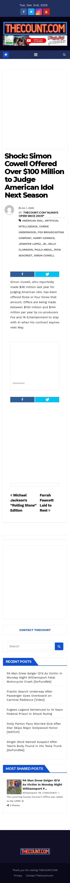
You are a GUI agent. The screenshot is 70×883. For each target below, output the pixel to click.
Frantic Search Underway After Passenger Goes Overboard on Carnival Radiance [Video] (29, 695)
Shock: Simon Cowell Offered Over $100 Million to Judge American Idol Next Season (34, 175)
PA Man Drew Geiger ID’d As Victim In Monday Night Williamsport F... (42, 784)
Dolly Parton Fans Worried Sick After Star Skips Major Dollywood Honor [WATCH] (34, 728)
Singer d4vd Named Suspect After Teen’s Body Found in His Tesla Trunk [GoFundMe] (34, 746)
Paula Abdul (43, 249)
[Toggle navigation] (36, 54)
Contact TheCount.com (39, 875)
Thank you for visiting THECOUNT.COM (35, 870)
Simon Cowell (44, 255)
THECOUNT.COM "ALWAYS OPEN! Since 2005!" (38, 214)
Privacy (18, 875)
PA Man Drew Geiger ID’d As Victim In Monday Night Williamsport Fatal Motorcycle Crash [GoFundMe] (34, 677)
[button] (64, 54)
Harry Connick (44, 238)
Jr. (44, 243)
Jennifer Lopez (30, 243)
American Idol (32, 220)
